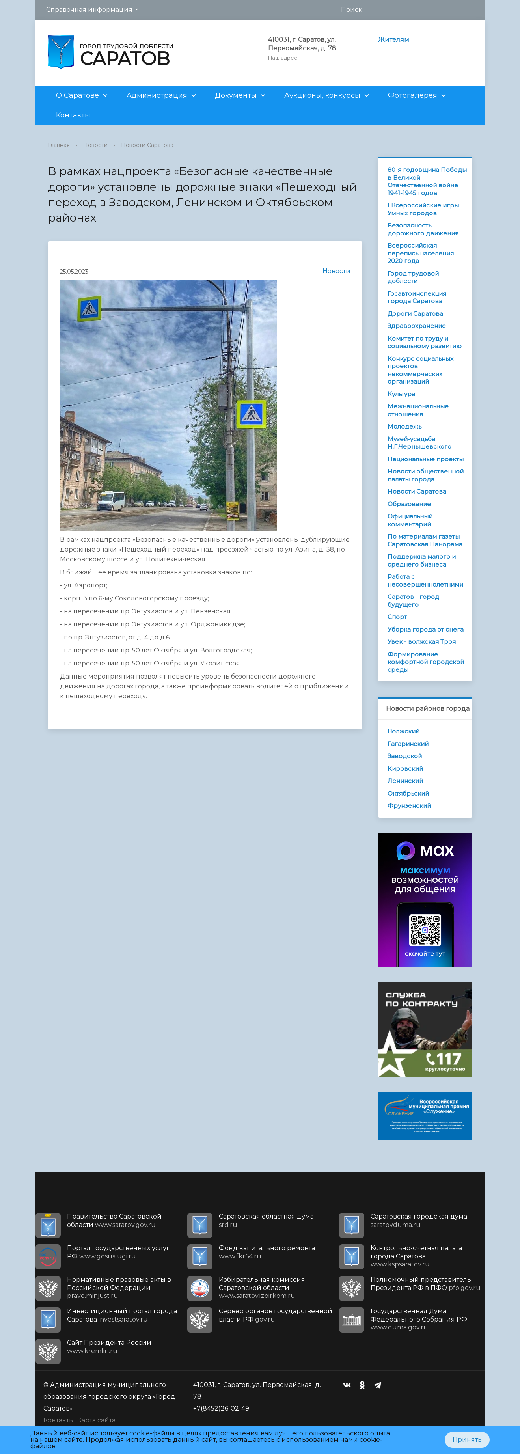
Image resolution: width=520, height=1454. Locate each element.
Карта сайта (96, 1420)
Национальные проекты (426, 459)
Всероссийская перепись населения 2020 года (421, 253)
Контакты (73, 115)
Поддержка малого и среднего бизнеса (422, 560)
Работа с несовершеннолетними (425, 580)
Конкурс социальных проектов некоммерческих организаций (420, 370)
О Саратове (77, 95)
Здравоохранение (417, 326)
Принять (467, 1439)
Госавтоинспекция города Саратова (417, 297)
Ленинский (405, 781)
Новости (95, 145)
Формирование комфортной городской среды (426, 662)
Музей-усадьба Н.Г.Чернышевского (419, 443)
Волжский (403, 731)
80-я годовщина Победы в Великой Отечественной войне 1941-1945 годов (427, 181)
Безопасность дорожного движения (423, 229)
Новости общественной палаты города (426, 475)
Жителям (393, 39)
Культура (401, 394)
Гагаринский (408, 744)
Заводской (405, 756)
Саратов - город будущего (413, 600)
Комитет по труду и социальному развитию (425, 342)
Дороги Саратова (415, 313)
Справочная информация (89, 9)
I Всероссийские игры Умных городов (423, 209)
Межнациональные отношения (418, 410)
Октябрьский (408, 793)
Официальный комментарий (410, 520)
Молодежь (404, 426)
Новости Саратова (147, 145)
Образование (409, 504)
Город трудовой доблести (413, 277)
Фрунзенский (409, 805)
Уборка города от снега (426, 629)
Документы (236, 95)
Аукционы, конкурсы (322, 95)
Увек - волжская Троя (422, 641)
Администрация (157, 95)
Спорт (397, 617)
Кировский (405, 768)
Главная (59, 145)
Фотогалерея (412, 95)
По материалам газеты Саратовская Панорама (425, 540)
